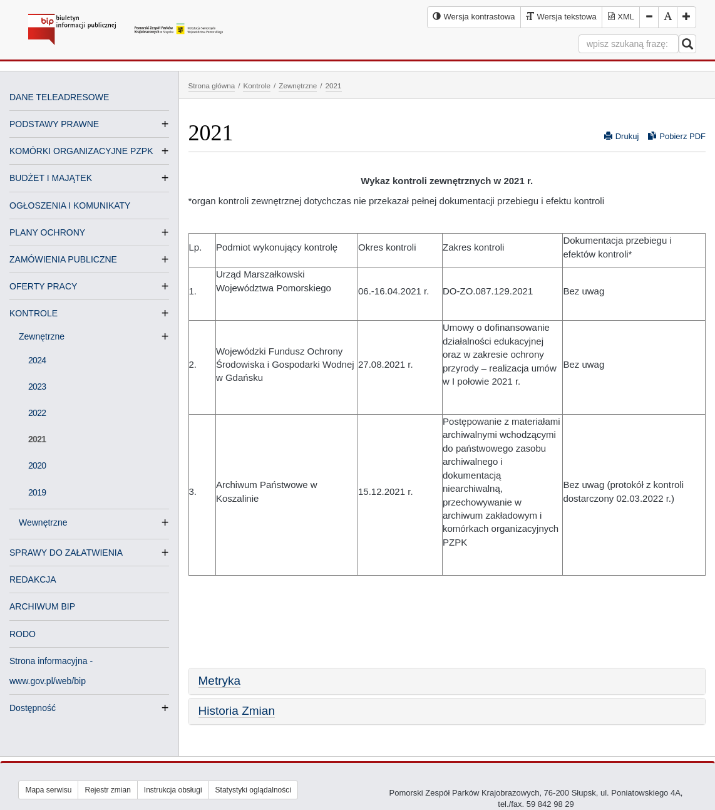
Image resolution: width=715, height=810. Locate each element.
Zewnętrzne (47, 336)
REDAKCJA (32, 579)
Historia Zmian (236, 710)
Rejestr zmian (107, 790)
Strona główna (211, 85)
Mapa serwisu (48, 790)
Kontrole (256, 85)
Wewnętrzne (48, 522)
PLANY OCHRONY (47, 232)
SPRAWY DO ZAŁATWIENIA (66, 552)
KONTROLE (33, 313)
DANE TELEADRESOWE (59, 97)
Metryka (219, 680)
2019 (37, 492)
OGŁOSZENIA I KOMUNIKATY (69, 205)
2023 (37, 387)
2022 (37, 413)
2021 (37, 439)
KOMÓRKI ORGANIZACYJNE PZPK (81, 150)
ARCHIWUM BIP (42, 606)
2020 (37, 465)
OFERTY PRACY (43, 286)
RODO (22, 634)
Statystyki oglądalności (253, 790)
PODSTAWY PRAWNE (54, 124)
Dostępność (32, 707)
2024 (37, 360)
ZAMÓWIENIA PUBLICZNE (63, 259)
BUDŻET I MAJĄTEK (50, 177)
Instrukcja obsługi (173, 790)
